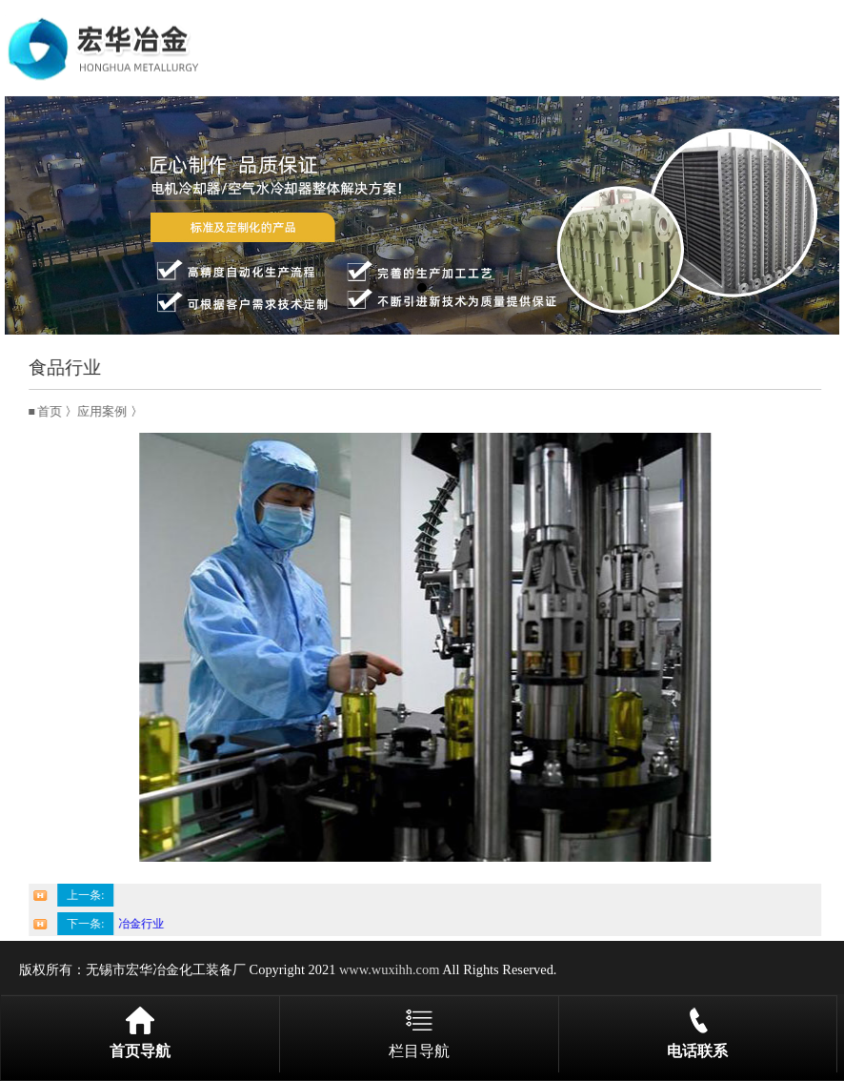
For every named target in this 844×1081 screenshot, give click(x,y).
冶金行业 (148, 923)
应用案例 (109, 411)
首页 (57, 411)
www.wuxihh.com (389, 969)
